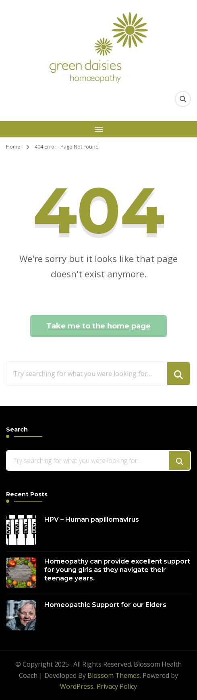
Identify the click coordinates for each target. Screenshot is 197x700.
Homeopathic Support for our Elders (105, 605)
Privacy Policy (117, 686)
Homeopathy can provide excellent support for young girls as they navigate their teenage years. (117, 570)
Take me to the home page (98, 326)
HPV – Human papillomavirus (91, 519)
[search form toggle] (183, 99)
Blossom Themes (113, 675)
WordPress (76, 686)
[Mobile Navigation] (98, 129)
